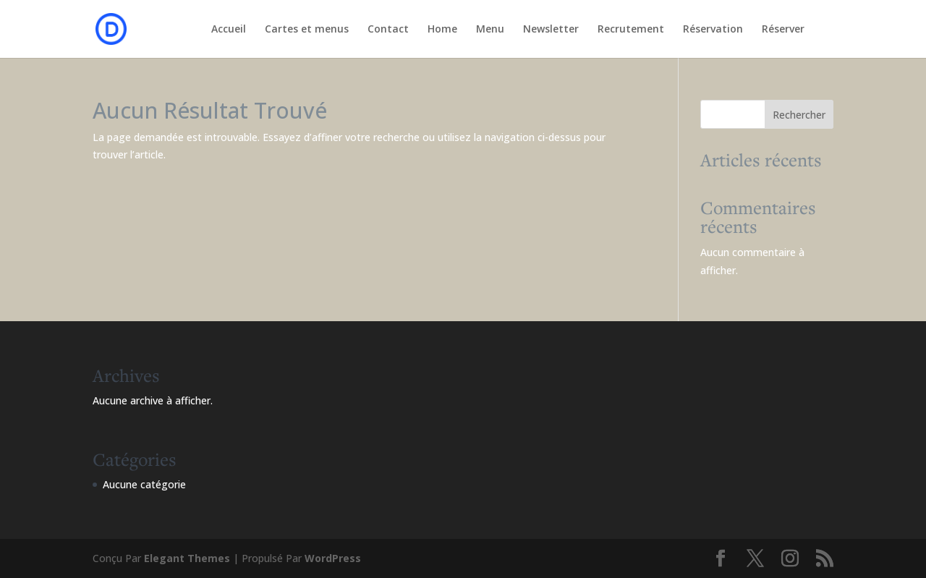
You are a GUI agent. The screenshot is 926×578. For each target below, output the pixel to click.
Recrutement (631, 29)
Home (442, 29)
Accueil (228, 29)
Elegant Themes (187, 558)
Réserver (783, 29)
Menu (490, 29)
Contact (388, 29)
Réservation (713, 29)
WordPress (333, 558)
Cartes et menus (307, 29)
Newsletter (551, 29)
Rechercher (799, 115)
